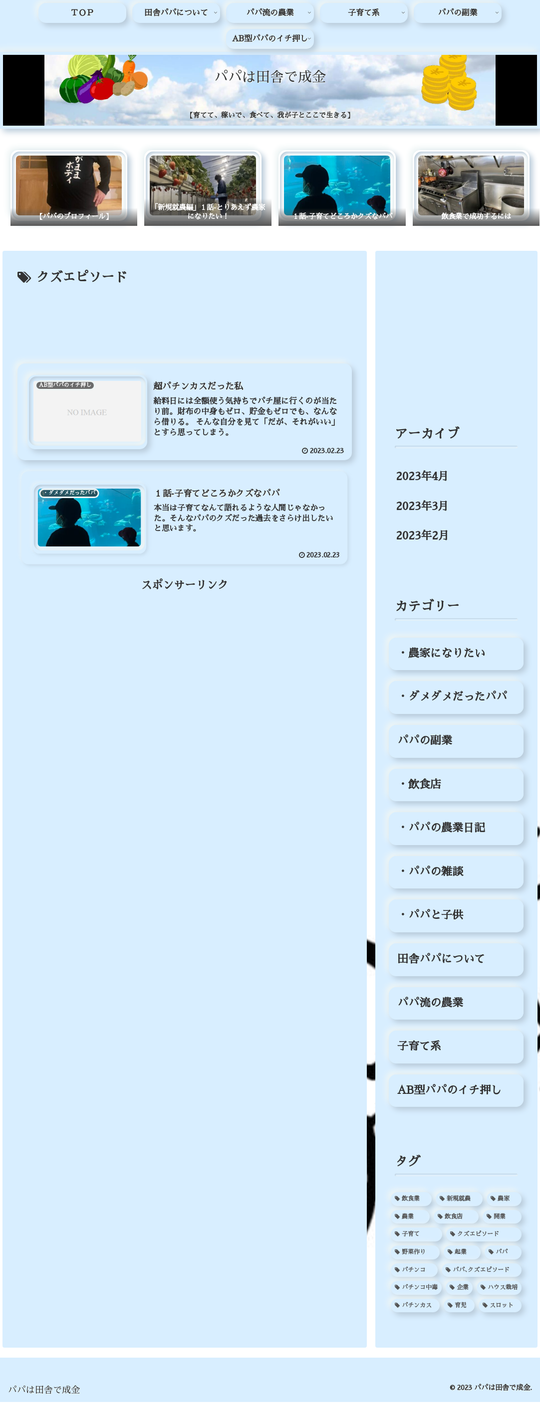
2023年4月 (422, 477)
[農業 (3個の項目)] (410, 1218)
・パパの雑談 (430, 872)
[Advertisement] (185, 320)
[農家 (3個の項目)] (504, 1200)
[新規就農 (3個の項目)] (459, 1200)
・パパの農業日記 (441, 829)
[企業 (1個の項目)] (459, 1289)
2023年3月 (422, 507)
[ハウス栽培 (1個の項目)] (499, 1289)
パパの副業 (424, 741)
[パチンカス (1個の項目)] (415, 1306)
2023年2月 (422, 536)
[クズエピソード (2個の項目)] (484, 1235)
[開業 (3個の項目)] (502, 1218)
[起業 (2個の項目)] (462, 1253)
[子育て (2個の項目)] (416, 1235)
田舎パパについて (441, 960)
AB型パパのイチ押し (449, 1090)
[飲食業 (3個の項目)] (411, 1200)
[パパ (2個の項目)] (503, 1253)
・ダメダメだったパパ (452, 698)
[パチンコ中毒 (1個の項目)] (416, 1289)
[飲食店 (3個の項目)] (456, 1218)
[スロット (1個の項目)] (500, 1306)
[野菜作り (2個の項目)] (415, 1253)
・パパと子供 (430, 916)
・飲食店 (419, 785)
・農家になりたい (441, 654)
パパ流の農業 (430, 1003)
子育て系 (419, 1047)
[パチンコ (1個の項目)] (414, 1271)
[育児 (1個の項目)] (459, 1306)
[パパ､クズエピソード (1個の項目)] (482, 1271)
